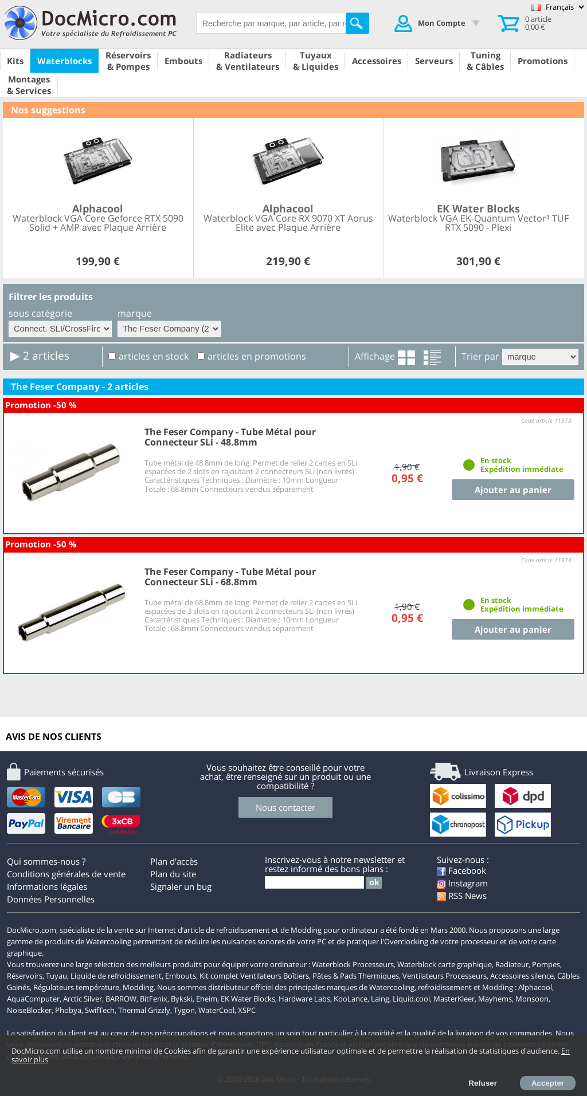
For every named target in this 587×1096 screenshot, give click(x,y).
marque (135, 313)
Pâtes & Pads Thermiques (355, 976)
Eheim (206, 999)
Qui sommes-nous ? (46, 861)
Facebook (461, 870)
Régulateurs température (76, 987)
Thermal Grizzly (144, 1010)
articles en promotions (257, 356)
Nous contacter (285, 807)
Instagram (462, 883)
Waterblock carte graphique (444, 964)
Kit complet (218, 976)
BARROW (120, 999)
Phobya (68, 1010)
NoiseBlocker (29, 1010)
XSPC (247, 1010)
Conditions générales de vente (66, 874)
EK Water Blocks (248, 999)
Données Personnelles (51, 899)
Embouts (180, 976)
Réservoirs (24, 976)
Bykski (182, 999)
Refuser (482, 1083)
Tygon (184, 1010)
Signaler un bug (181, 886)
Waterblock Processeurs (353, 964)
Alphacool (535, 987)
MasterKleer (454, 999)
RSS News (462, 895)
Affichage (375, 356)
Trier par (480, 356)
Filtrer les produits (51, 296)
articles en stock (154, 356)
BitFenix (153, 999)
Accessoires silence (522, 976)
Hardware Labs (304, 999)
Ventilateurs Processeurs (444, 976)
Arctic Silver (82, 999)
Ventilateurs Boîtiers (274, 976)
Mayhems (495, 999)
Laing (380, 999)
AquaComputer (33, 999)
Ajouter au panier (513, 489)
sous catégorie (40, 313)
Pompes (546, 964)
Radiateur (512, 964)
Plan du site (173, 874)
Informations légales (47, 886)
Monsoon (532, 999)
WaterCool (216, 1010)
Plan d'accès (174, 861)
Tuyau (56, 976)
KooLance (350, 999)
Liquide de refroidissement (116, 976)
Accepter (547, 1083)
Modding (138, 987)
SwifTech (100, 1010)
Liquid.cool (411, 999)
